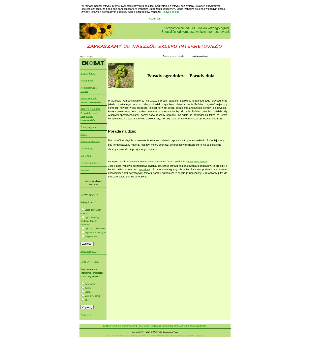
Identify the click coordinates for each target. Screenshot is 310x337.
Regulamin (93, 113)
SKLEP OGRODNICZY (165, 326)
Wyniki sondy (86, 315)
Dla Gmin (85, 155)
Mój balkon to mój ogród (95, 232)
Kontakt (84, 169)
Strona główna (87, 73)
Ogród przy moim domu (95, 229)
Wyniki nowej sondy (88, 251)
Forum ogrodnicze (90, 141)
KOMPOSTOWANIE (128, 326)
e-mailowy (144, 169)
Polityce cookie (170, 11)
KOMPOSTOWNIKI (146, 326)
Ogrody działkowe (90, 162)
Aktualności (86, 80)
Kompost (84, 91)
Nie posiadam (91, 236)
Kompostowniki (88, 98)
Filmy (83, 134)
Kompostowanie (88, 87)
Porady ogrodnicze (90, 127)
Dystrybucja (86, 148)
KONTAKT (202, 326)
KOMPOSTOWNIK (111, 326)
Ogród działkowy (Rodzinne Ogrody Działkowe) (89, 221)
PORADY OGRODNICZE (186, 326)
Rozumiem (155, 18)
